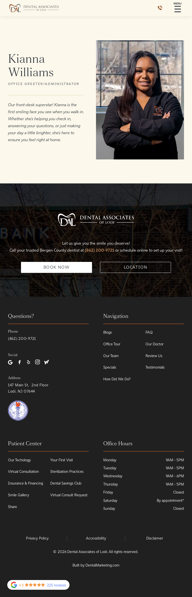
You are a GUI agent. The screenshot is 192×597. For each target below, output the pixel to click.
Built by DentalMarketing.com (96, 565)
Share (12, 507)
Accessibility (96, 538)
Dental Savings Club (66, 483)
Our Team (111, 356)
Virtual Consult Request (69, 495)
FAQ (149, 332)
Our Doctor (155, 344)
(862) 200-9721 (100, 250)
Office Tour (111, 344)
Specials (109, 367)
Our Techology (19, 460)
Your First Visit (61, 460)
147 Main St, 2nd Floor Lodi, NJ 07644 (28, 388)
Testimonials (155, 367)
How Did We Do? (116, 379)
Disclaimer (154, 538)
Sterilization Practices (67, 471)
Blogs (107, 332)
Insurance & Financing (25, 483)
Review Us (154, 356)
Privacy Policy (37, 538)
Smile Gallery (18, 495)
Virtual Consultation (23, 471)
